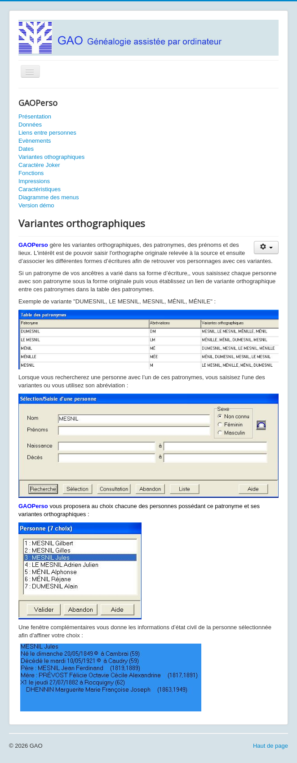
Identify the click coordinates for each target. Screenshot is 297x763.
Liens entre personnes (47, 132)
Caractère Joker (39, 165)
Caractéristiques (39, 189)
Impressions (34, 181)
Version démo (36, 205)
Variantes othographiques (51, 156)
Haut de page (270, 745)
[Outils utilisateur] (266, 247)
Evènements (34, 140)
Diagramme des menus (48, 197)
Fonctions (31, 173)
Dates (26, 148)
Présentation (34, 116)
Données (30, 124)
